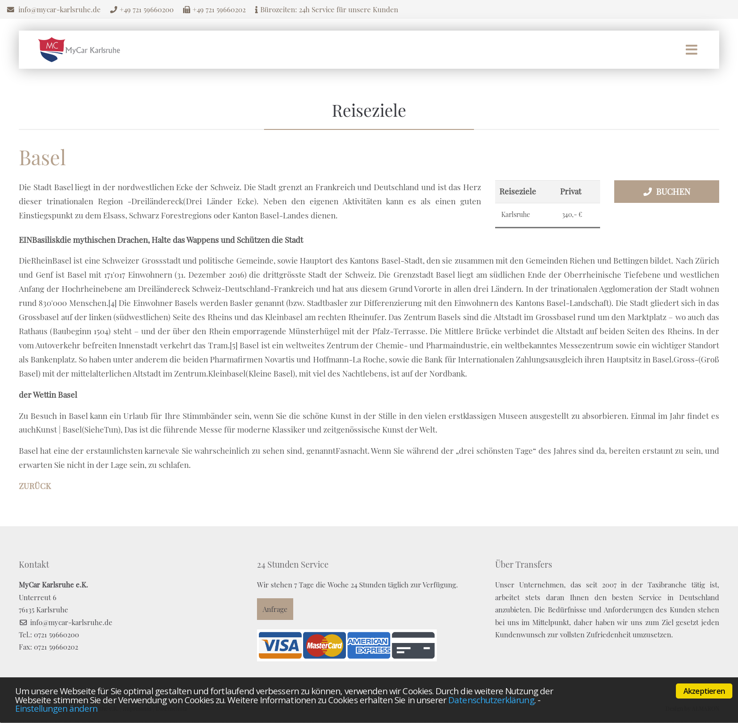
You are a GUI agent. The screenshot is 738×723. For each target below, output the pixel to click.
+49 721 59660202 (219, 9)
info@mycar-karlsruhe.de (59, 9)
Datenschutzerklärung (491, 700)
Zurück (35, 486)
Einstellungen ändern (56, 708)
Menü (691, 49)
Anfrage (275, 609)
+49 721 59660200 (147, 9)
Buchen (673, 191)
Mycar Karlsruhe (79, 50)
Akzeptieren (704, 691)
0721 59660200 (56, 634)
